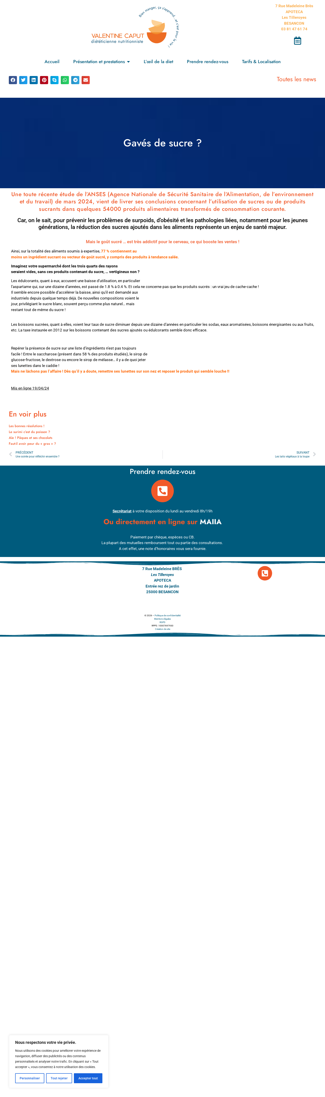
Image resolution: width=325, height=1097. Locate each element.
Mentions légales (162, 619)
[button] (13, 80)
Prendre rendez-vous (207, 61)
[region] (58, 1061)
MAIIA (211, 521)
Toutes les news (296, 79)
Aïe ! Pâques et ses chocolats (30, 437)
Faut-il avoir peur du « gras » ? (32, 443)
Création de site (162, 629)
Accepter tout (88, 1078)
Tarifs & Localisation (261, 61)
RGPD (162, 622)
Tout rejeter (59, 1078)
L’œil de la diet (158, 61)
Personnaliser (30, 1078)
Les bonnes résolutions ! (27, 426)
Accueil (52, 61)
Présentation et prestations (101, 61)
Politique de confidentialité (168, 615)
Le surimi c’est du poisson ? (29, 431)
